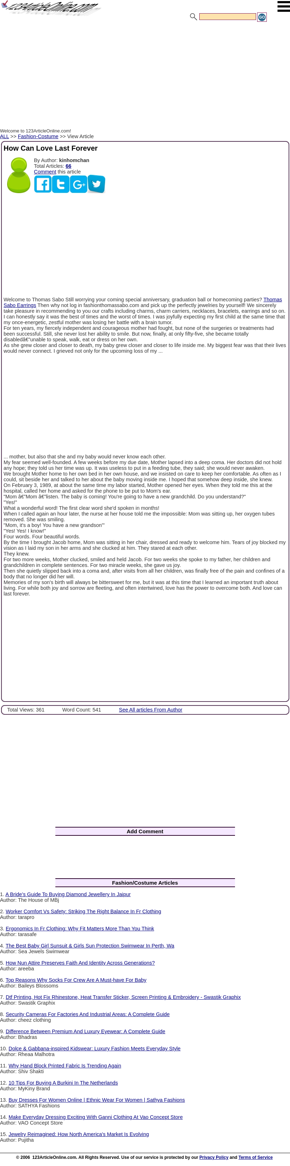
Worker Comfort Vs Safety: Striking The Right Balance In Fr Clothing (83, 911)
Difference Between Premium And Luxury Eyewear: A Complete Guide (85, 1031)
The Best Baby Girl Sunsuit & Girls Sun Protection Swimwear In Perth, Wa (90, 946)
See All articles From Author (150, 710)
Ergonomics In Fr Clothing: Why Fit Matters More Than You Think (80, 928)
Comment (45, 172)
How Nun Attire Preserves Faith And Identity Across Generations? (80, 963)
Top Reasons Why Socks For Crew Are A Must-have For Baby (76, 980)
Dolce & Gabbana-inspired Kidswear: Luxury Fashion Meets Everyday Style (95, 1048)
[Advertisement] (145, 76)
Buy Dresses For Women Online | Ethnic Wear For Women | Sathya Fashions (97, 1100)
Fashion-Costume (38, 136)
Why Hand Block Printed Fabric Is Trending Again (65, 1066)
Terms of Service (256, 1157)
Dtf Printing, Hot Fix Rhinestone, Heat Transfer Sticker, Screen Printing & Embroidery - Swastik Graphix (123, 997)
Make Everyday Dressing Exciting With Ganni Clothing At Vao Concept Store (96, 1117)
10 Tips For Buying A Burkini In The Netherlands (63, 1083)
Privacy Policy (213, 1157)
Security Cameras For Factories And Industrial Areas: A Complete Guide (88, 1014)
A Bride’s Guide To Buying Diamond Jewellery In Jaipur (68, 894)
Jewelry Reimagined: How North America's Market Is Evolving (79, 1134)
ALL (4, 136)
